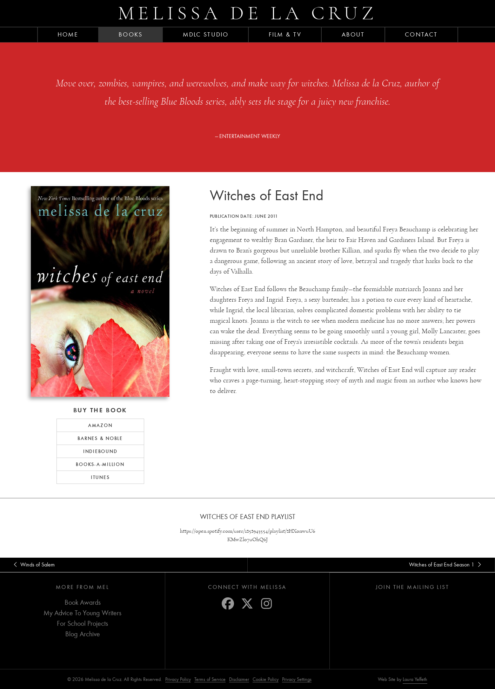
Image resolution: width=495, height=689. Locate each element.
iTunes (100, 477)
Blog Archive (82, 634)
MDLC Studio (205, 34)
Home (68, 34)
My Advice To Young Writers (82, 613)
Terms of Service (210, 679)
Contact (421, 34)
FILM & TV (285, 34)
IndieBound (100, 451)
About (353, 34)
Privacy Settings (297, 679)
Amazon (100, 425)
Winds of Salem (33, 565)
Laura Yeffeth (415, 679)
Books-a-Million (100, 464)
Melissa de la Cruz (247, 13)
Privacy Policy (178, 679)
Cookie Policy (266, 679)
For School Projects (82, 623)
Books (130, 34)
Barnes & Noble (100, 438)
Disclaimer (239, 679)
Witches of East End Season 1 (446, 565)
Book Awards (83, 602)
